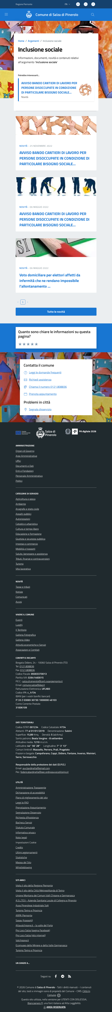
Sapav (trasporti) (24, 920)
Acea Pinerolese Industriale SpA (32, 905)
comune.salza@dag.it (34, 685)
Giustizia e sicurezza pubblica (30, 539)
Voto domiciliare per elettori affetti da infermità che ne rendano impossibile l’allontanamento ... (49, 280)
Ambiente (21, 504)
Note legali (21, 837)
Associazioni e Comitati (27, 650)
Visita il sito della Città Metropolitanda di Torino (40, 890)
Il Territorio (21, 630)
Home (21, 41)
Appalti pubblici (23, 514)
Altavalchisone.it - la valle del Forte (34, 925)
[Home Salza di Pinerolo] (50, 15)
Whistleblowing (24, 867)
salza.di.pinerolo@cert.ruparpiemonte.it (42, 681)
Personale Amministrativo (29, 476)
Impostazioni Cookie (26, 842)
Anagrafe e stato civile (27, 509)
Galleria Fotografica (26, 635)
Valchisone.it (22, 940)
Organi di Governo (25, 451)
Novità (23, 145)
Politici (19, 481)
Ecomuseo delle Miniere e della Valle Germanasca (41, 945)
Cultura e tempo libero (27, 529)
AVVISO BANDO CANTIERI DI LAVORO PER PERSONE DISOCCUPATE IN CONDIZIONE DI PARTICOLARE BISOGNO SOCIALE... (49, 88)
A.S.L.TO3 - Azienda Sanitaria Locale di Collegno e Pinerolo (46, 900)
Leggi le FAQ (22, 802)
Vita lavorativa (23, 569)
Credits (19, 847)
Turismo (19, 564)
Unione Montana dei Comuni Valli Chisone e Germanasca (45, 895)
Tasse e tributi (23, 587)
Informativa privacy (26, 832)
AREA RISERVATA (54, 1007)
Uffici (18, 461)
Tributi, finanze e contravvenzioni (33, 559)
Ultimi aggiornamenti (26, 852)
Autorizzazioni (23, 519)
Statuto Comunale (25, 827)
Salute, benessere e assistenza (32, 554)
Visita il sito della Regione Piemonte (34, 885)
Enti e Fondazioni (25, 471)
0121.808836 (27, 666)
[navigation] (6, 14)
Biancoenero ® (35, 1003)
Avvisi (19, 602)
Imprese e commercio (27, 544)
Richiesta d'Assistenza (27, 817)
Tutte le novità (56, 312)
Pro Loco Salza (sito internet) (31, 935)
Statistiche (21, 857)
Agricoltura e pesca (25, 499)
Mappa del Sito (23, 862)
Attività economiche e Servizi (31, 645)
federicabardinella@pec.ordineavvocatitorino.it (45, 772)
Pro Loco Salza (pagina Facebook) (33, 930)
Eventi (19, 620)
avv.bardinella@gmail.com (36, 768)
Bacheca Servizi (24, 822)
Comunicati (21, 597)
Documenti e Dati (25, 466)
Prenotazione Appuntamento (31, 807)
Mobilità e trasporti (25, 549)
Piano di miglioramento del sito (32, 797)
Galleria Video (23, 640)
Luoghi (19, 625)
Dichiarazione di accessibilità (30, 792)
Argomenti (33, 41)
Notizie (19, 592)
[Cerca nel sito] (92, 14)
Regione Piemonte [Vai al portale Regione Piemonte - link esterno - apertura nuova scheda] (24, 4)
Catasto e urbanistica (27, 524)
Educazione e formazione (29, 534)
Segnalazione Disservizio (28, 812)
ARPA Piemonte (24, 915)
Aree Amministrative (26, 456)
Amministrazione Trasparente (31, 787)
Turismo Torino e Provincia (29, 910)
